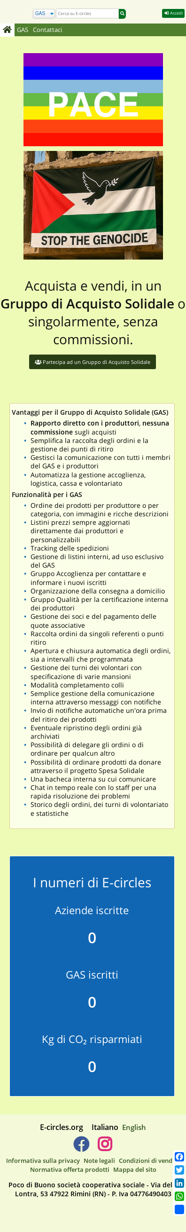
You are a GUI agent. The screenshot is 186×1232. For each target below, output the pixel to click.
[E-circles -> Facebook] (81, 1148)
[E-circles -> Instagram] (104, 1148)
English (134, 1127)
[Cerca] (44, 13)
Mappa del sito (134, 1169)
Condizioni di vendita (149, 1160)
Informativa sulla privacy (43, 1160)
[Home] (7, 30)
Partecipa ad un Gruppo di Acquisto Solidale (92, 361)
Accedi (173, 13)
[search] (87, 13)
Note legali (99, 1160)
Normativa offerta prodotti (69, 1169)
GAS (22, 30)
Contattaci (47, 30)
